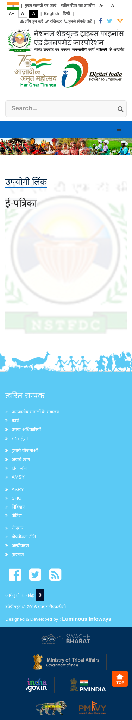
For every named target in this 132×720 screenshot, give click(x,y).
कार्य (15, 420)
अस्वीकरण (20, 545)
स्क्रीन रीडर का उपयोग (78, 5)
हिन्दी (66, 13)
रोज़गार (17, 528)
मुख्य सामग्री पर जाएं (40, 5)
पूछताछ (18, 554)
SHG (16, 498)
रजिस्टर (53, 21)
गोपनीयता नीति (24, 536)
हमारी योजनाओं (25, 450)
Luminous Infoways (86, 619)
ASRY (18, 489)
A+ (11, 13)
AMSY (18, 477)
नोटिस (17, 515)
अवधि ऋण (21, 459)
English (51, 13)
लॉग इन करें (31, 21)
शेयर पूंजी (20, 438)
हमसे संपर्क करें (78, 21)
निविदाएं (18, 507)
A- (101, 5)
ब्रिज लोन (19, 468)
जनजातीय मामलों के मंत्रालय (35, 412)
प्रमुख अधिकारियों (26, 429)
